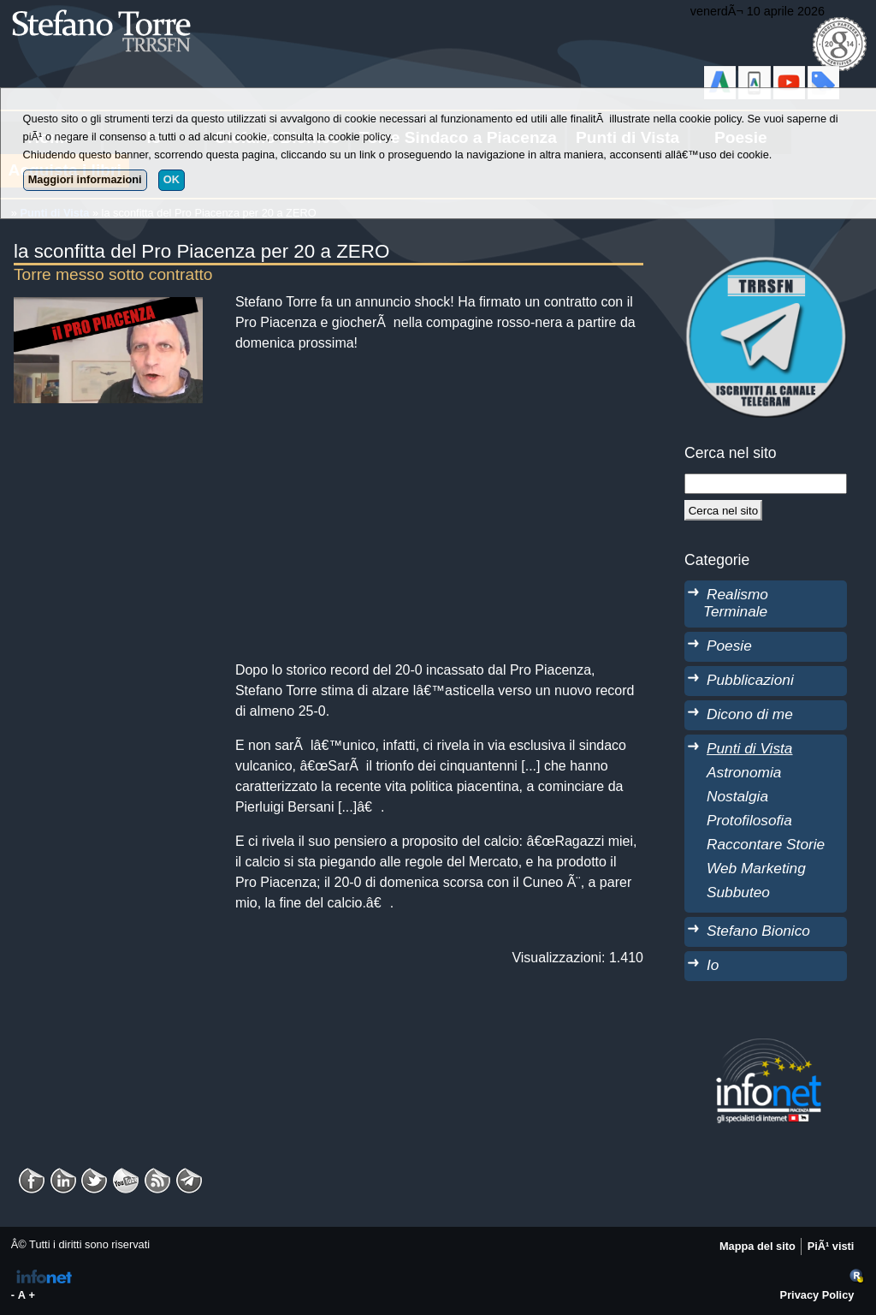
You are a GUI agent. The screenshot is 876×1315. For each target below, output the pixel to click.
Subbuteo (738, 892)
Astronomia (744, 772)
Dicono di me (750, 714)
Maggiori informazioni (85, 179)
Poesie (729, 645)
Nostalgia (737, 796)
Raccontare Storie (766, 844)
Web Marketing (756, 868)
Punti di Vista (749, 748)
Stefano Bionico (758, 930)
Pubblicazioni (750, 679)
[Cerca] (723, 510)
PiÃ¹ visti (831, 1246)
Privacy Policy (817, 1294)
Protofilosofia (749, 820)
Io (713, 964)
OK (171, 179)
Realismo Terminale (735, 603)
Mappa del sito (757, 1246)
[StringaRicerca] (765, 483)
